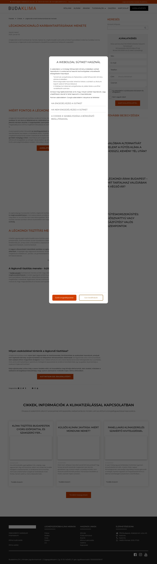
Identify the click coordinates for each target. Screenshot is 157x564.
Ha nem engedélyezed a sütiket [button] (69, 110)
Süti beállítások (91, 298)
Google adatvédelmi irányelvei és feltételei (83, 97)
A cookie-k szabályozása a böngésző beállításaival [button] (72, 117)
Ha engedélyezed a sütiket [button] (66, 103)
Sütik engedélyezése (64, 298)
